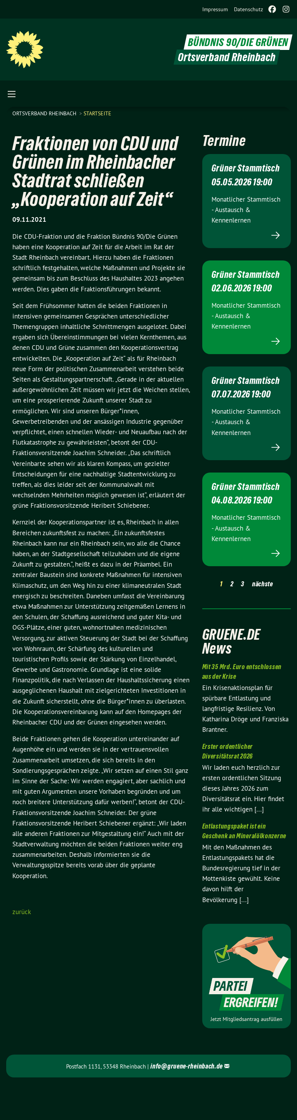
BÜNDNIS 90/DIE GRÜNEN (236, 42)
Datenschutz (248, 9)
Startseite (97, 113)
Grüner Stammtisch (233, 173)
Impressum (215, 9)
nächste (262, 620)
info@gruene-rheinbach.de (186, 1102)
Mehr (247, 244)
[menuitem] (215, 9)
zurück (21, 912)
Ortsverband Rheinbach (45, 113)
